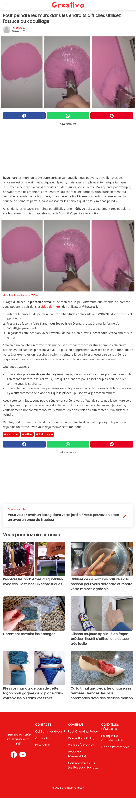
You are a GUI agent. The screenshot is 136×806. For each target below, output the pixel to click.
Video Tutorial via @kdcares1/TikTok (20, 295)
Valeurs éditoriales (81, 745)
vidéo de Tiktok (51, 307)
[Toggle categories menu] (5, 5)
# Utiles (27, 434)
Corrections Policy (81, 738)
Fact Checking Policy (83, 731)
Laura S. (20, 27)
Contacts (42, 738)
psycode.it (42, 745)
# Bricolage (44, 434)
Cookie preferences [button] (115, 747)
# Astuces (11, 434)
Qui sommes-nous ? (50, 731)
